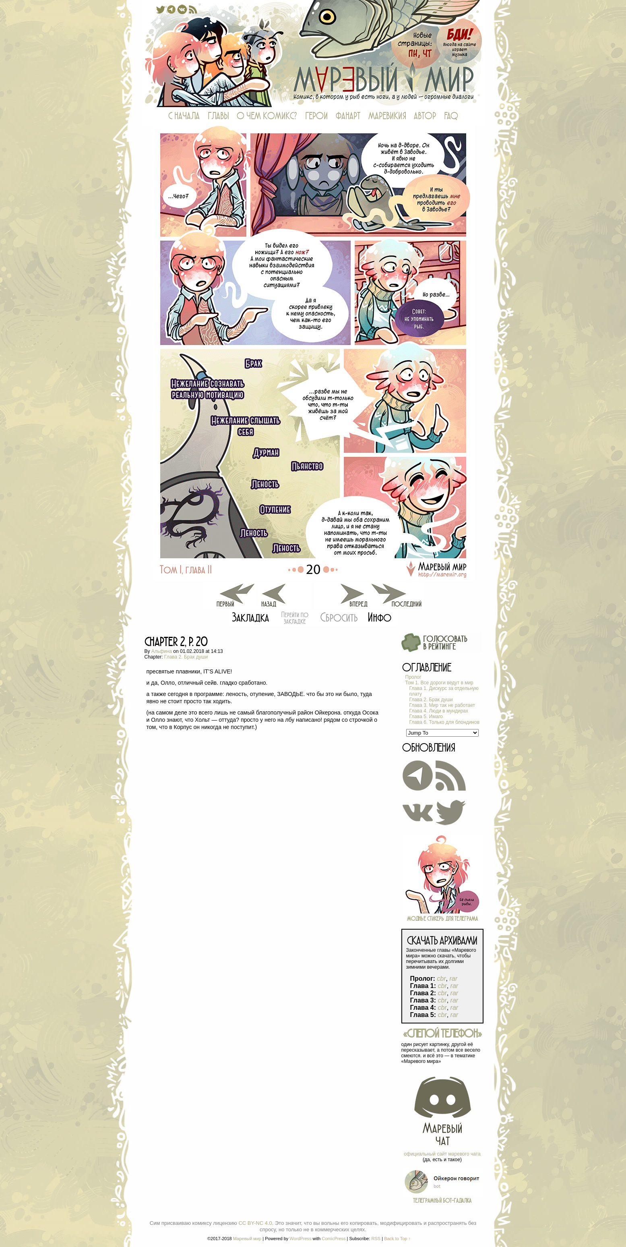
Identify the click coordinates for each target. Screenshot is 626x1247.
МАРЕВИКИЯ (387, 116)
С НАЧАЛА (184, 116)
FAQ (451, 116)
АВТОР (425, 116)
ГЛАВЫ (218, 116)
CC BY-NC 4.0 (255, 1223)
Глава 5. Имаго (426, 716)
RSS (376, 1238)
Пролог (413, 677)
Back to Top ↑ (397, 1238)
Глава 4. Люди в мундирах (439, 711)
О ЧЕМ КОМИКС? (267, 116)
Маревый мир (313, 53)
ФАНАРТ (348, 116)
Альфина (161, 651)
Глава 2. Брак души (186, 657)
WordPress (300, 1238)
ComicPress (333, 1238)
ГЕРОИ (316, 116)
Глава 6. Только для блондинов (444, 722)
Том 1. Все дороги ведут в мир (439, 683)
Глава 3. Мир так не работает (442, 705)
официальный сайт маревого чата (442, 1154)
